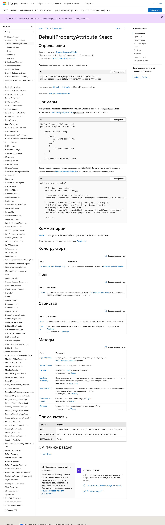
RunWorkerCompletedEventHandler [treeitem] (19, 476)
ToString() (43, 406)
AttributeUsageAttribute (59, 93)
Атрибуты (81, 241)
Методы (137, 53)
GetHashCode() (46, 365)
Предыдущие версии (34, 523)
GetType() (43, 370)
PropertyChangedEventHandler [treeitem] (17, 410)
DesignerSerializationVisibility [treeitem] (16, 76)
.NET (47, 28)
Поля (136, 47)
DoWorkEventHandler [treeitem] (13, 105)
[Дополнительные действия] (124, 28)
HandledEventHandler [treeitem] (13, 153)
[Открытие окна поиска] (153, 3)
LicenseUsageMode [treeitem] (12, 318)
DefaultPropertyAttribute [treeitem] (17, 43)
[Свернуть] (31, 26)
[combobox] (19, 32)
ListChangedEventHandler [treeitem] (15, 333)
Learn (41, 28)
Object (56, 86)
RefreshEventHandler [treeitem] (13, 457)
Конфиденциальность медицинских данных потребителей (122, 523)
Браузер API (57, 28)
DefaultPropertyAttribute (62, 112)
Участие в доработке (63, 523)
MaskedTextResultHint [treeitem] (14, 366)
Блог (48, 523)
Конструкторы (140, 43)
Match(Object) (45, 388)
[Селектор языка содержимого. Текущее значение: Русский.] (9, 518)
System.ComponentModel (66, 52)
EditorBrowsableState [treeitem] (13, 116)
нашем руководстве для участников (53, 492)
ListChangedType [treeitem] (12, 337)
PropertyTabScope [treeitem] (12, 432)
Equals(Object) (45, 357)
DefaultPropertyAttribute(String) (52, 266)
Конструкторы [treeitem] (13, 47)
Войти (159, 3)
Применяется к (140, 57)
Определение (139, 33)
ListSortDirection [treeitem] (11, 348)
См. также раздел (141, 60)
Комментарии (139, 40)
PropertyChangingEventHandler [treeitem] (17, 418)
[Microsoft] (4, 3)
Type (67, 370)
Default (42, 292)
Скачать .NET (155, 10)
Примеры (138, 36)
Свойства (138, 50)
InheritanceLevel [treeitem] (11, 219)
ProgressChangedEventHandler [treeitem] (17, 403)
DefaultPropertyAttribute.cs (62, 58)
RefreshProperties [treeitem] (12, 461)
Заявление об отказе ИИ (13, 523)
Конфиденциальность (84, 523)
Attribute (66, 86)
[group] (82, 202)
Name (41, 235)
